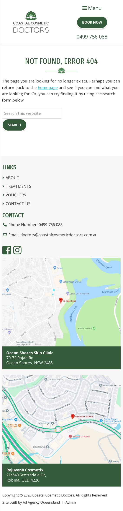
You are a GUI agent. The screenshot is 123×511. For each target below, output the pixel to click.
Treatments (18, 186)
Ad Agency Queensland (41, 502)
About (12, 177)
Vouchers (16, 194)
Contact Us (18, 203)
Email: (50, 234)
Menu (92, 8)
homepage (48, 87)
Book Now (92, 22)
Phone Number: (32, 224)
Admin (71, 502)
